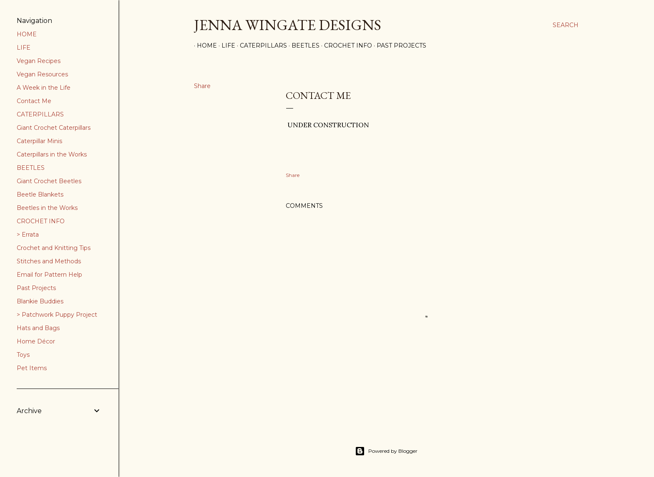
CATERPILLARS (40, 114)
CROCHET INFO (41, 221)
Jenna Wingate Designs (287, 25)
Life (225, 45)
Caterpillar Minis (39, 141)
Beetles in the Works (47, 208)
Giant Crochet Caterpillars (54, 127)
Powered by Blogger (386, 451)
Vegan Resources (42, 74)
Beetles (303, 45)
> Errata (28, 234)
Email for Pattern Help (49, 274)
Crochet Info (345, 45)
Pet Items (32, 368)
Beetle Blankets (40, 194)
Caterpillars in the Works (52, 154)
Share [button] (202, 86)
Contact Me (34, 101)
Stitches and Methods (49, 261)
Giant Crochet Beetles (49, 181)
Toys (23, 354)
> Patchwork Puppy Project (57, 314)
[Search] (566, 25)
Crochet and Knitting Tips (54, 248)
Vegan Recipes (38, 61)
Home (204, 45)
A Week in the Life (43, 87)
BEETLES (31, 168)
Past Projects (398, 45)
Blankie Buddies (40, 301)
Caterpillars (260, 45)
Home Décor (36, 341)
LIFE (23, 47)
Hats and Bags (38, 328)
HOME (27, 34)
